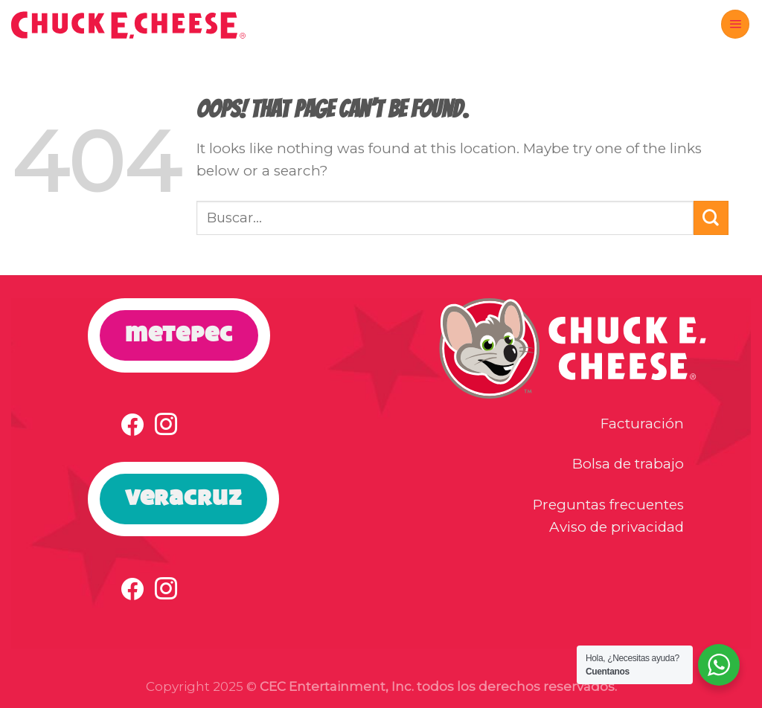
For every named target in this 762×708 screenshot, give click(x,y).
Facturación (642, 423)
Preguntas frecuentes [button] (608, 504)
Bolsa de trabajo (628, 463)
